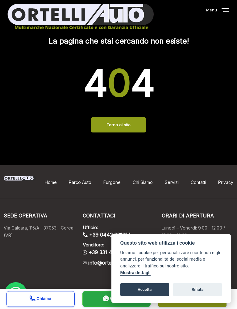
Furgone (112, 182)
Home (51, 182)
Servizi (172, 182)
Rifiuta (197, 289)
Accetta (145, 289)
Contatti (198, 182)
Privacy (225, 182)
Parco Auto (80, 182)
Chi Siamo (143, 182)
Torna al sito (118, 124)
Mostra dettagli (135, 272)
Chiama (40, 299)
